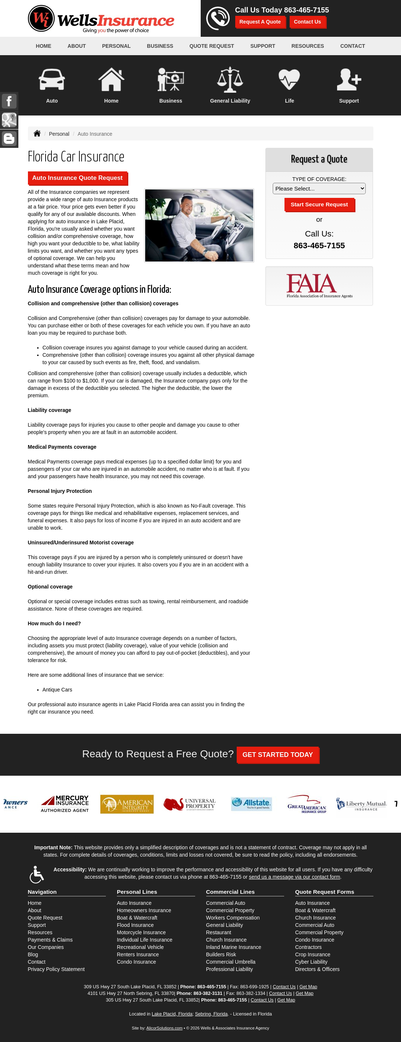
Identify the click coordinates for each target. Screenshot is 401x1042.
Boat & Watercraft (137, 918)
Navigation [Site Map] (42, 892)
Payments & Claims (50, 940)
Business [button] (160, 46)
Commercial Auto (226, 903)
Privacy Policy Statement (56, 969)
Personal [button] (116, 46)
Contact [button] (352, 46)
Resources (40, 932)
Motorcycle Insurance (141, 932)
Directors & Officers (317, 969)
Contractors (308, 947)
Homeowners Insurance (144, 910)
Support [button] (262, 46)
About (77, 46)
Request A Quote (260, 22)
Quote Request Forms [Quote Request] (324, 892)
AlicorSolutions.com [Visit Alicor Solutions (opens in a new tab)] (164, 1028)
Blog (33, 954)
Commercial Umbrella (231, 962)
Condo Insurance (136, 962)
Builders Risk (221, 954)
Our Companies (46, 947)
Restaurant (218, 932)
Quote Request (45, 918)
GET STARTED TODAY (278, 754)
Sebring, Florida (211, 1014)
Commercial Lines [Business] (230, 892)
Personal (59, 134)
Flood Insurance (135, 925)
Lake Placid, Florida (172, 1014)
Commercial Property (230, 910)
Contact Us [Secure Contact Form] (284, 986)
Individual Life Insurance (144, 940)
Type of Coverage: (319, 179)
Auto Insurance (134, 903)
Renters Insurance (138, 954)
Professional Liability (229, 969)
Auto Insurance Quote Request (77, 177)
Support (37, 925)
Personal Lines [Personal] (137, 892)
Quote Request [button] (212, 46)
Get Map (308, 986)
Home (43, 46)
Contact (37, 962)
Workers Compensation (233, 918)
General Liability (224, 925)
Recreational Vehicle (140, 947)
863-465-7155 (306, 10)
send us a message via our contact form (294, 877)
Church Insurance (226, 940)
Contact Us (307, 22)
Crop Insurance (312, 954)
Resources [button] (307, 46)
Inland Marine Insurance (233, 947)
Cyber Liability (311, 962)
